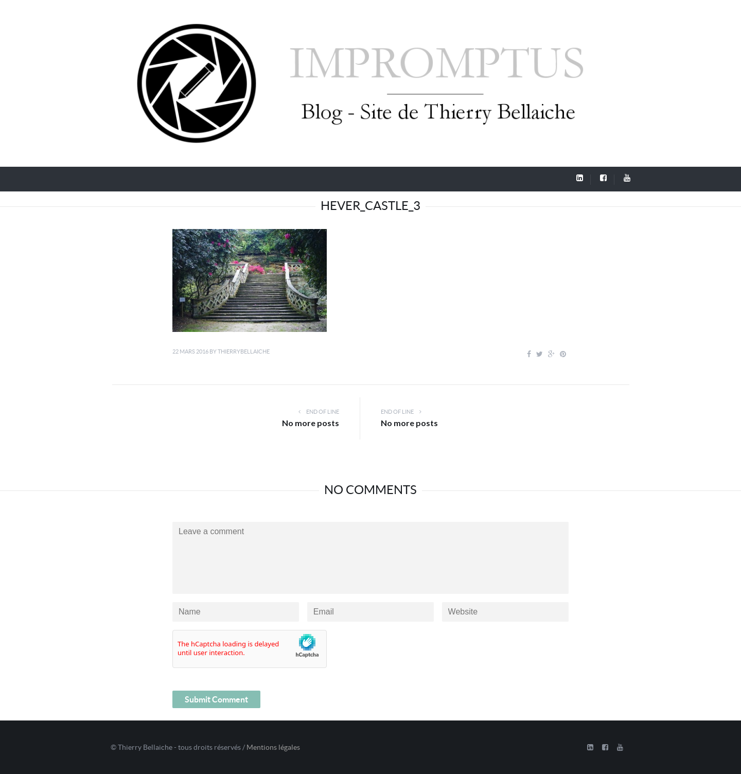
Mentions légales (273, 747)
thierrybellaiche (244, 351)
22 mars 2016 (190, 351)
